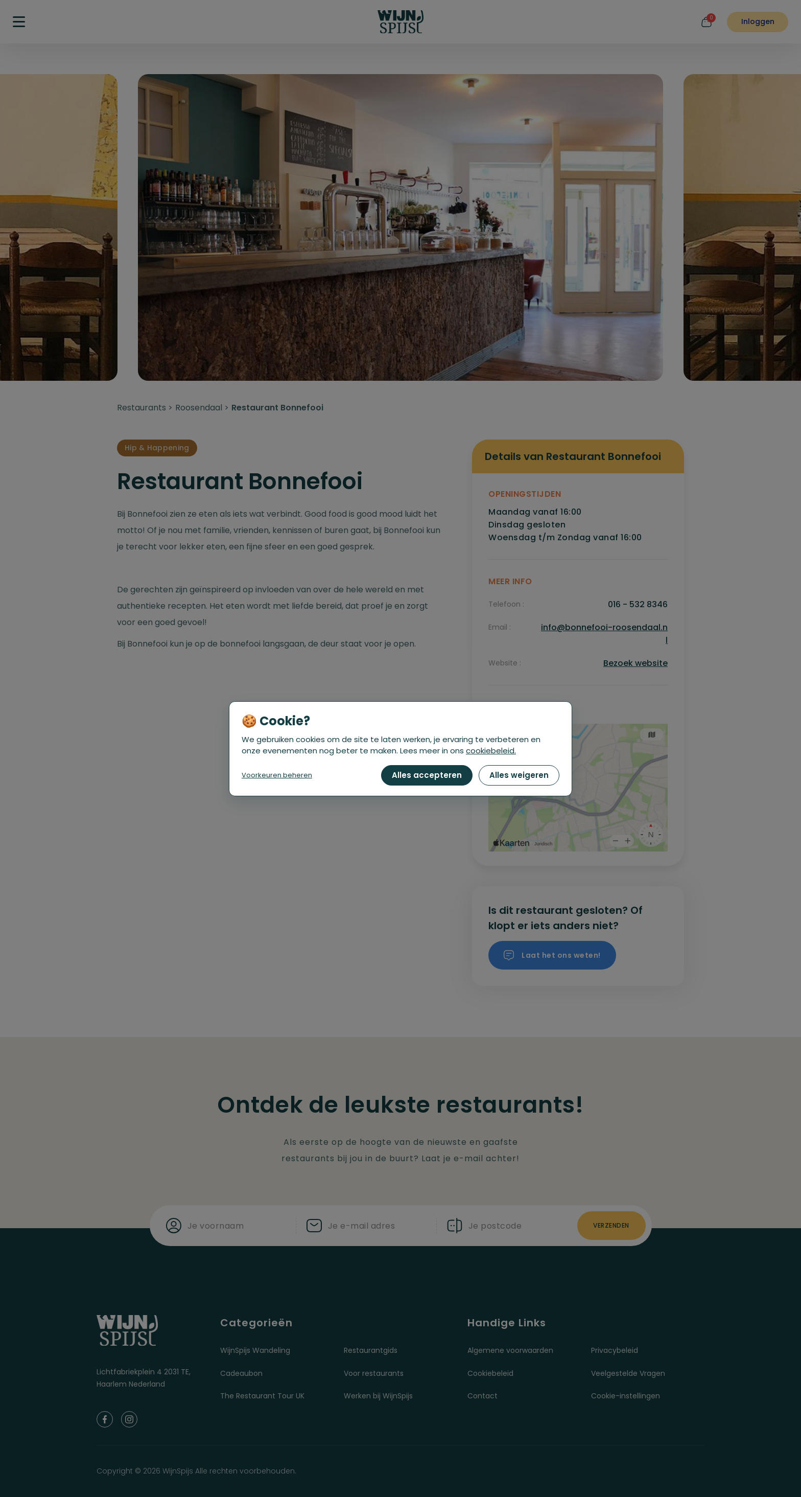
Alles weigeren (519, 775)
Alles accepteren (427, 775)
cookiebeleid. (491, 750)
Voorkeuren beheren (277, 775)
